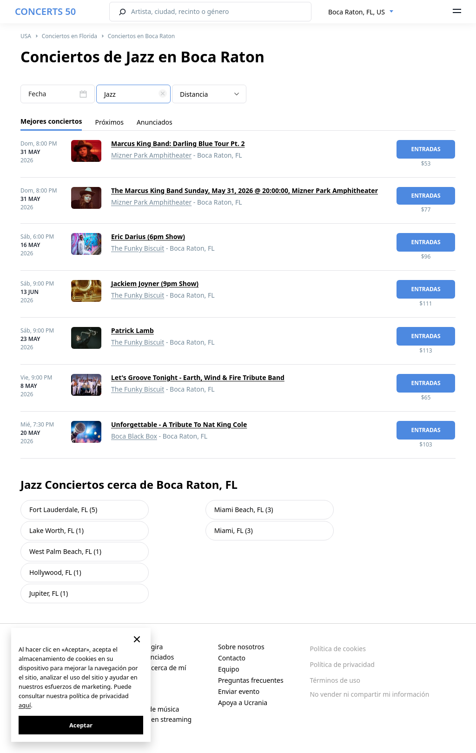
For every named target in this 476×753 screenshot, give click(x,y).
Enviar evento (238, 691)
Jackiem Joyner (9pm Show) (154, 283)
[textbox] (133, 94)
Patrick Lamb (132, 330)
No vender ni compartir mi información (369, 694)
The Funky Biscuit (137, 248)
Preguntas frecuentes (251, 680)
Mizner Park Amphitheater (151, 155)
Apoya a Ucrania (242, 702)
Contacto (231, 657)
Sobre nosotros (241, 646)
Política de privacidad (342, 664)
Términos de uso (335, 680)
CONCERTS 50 (45, 11)
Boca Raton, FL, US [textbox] (356, 11)
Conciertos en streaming (154, 719)
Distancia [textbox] (194, 94)
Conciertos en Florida (69, 36)
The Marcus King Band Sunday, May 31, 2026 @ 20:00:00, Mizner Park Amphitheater (244, 190)
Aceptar (81, 725)
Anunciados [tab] (154, 122)
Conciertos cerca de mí (151, 667)
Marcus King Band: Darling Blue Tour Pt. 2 (178, 143)
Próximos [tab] (109, 122)
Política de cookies (338, 648)
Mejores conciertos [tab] (51, 121)
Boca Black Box (134, 436)
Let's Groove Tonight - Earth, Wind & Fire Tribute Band (197, 377)
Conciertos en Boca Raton (141, 36)
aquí (25, 705)
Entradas (425, 149)
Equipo (228, 669)
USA (25, 36)
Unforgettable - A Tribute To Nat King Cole (179, 424)
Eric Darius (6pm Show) (148, 236)
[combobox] (361, 12)
